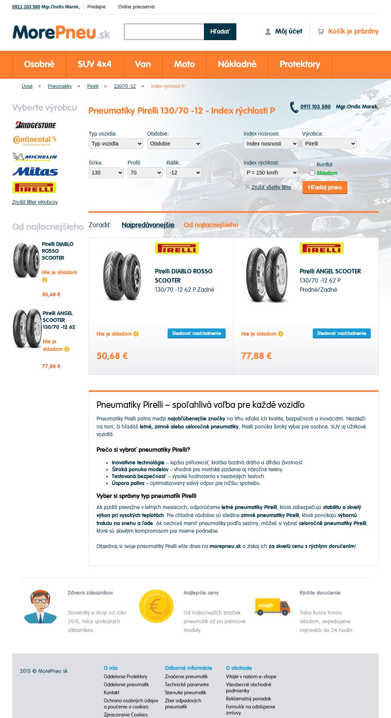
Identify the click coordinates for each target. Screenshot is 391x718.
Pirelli (92, 86)
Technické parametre (187, 685)
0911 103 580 (26, 7)
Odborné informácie (188, 668)
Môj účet (283, 31)
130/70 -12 (125, 86)
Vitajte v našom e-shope (251, 677)
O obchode (239, 668)
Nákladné (237, 64)
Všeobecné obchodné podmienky (249, 688)
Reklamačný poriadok (248, 699)
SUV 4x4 (95, 64)
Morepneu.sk (61, 26)
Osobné (39, 64)
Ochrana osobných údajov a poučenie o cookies (131, 704)
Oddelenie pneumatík (126, 685)
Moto (184, 64)
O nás (111, 668)
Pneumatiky (60, 86)
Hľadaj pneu (325, 187)
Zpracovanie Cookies (126, 715)
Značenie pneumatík (186, 677)
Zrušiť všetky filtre (268, 187)
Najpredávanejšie (148, 224)
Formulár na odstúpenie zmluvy (250, 710)
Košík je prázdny (348, 31)
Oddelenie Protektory (125, 677)
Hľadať (220, 32)
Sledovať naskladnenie (196, 333)
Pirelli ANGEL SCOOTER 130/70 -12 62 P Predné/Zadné (60, 327)
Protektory (300, 64)
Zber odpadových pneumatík (183, 704)
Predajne (96, 7)
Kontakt (111, 693)
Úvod (27, 86)
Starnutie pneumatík (185, 693)
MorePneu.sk (53, 671)
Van (143, 64)
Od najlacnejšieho (211, 224)
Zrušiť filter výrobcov (35, 202)
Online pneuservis (136, 7)
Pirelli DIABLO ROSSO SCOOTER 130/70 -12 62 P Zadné (58, 258)
